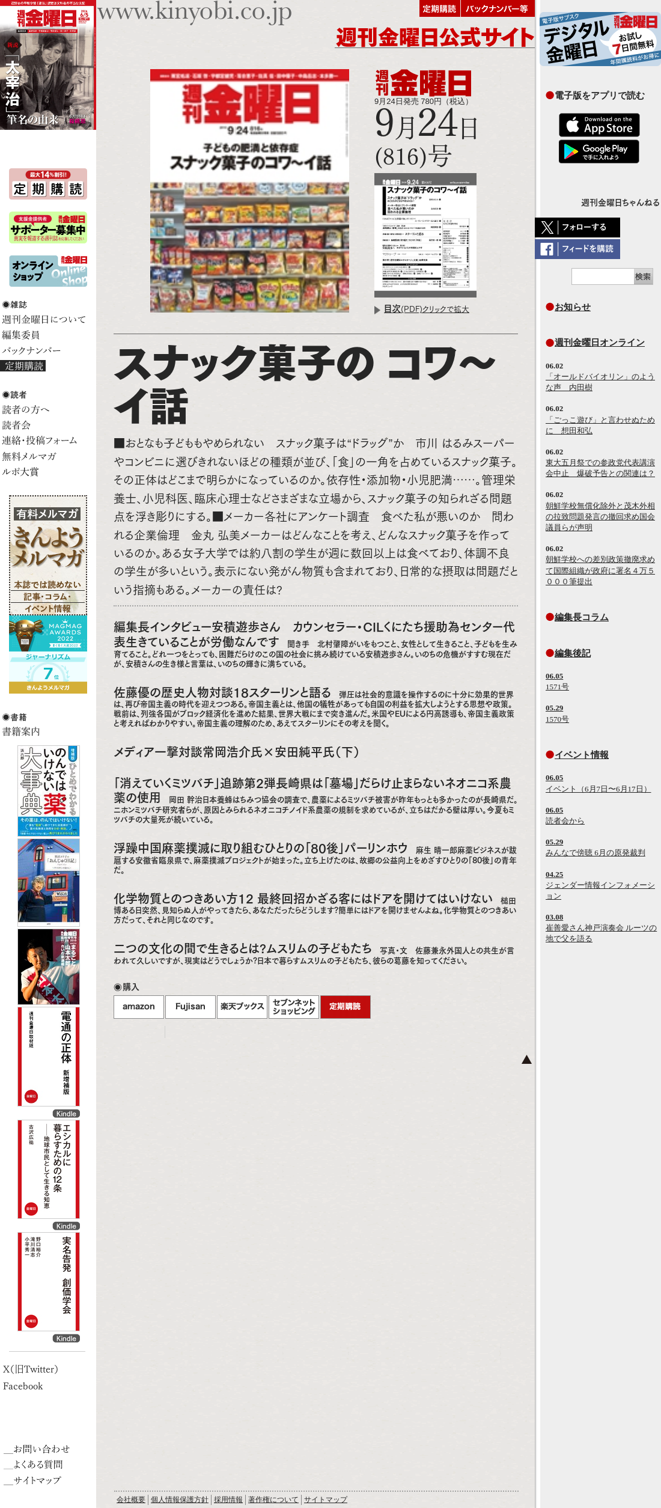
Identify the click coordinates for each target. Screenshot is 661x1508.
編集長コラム (582, 617)
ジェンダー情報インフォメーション (600, 885)
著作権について (273, 1499)
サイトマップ (325, 1499)
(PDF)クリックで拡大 (426, 309)
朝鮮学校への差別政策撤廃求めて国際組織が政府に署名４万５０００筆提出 (600, 570)
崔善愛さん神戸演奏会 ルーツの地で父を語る (601, 927)
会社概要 (131, 1499)
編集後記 (573, 653)
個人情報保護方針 (180, 1499)
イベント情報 (582, 754)
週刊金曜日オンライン (600, 342)
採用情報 (228, 1499)
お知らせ (573, 307)
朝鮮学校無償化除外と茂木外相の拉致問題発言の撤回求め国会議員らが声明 (600, 516)
